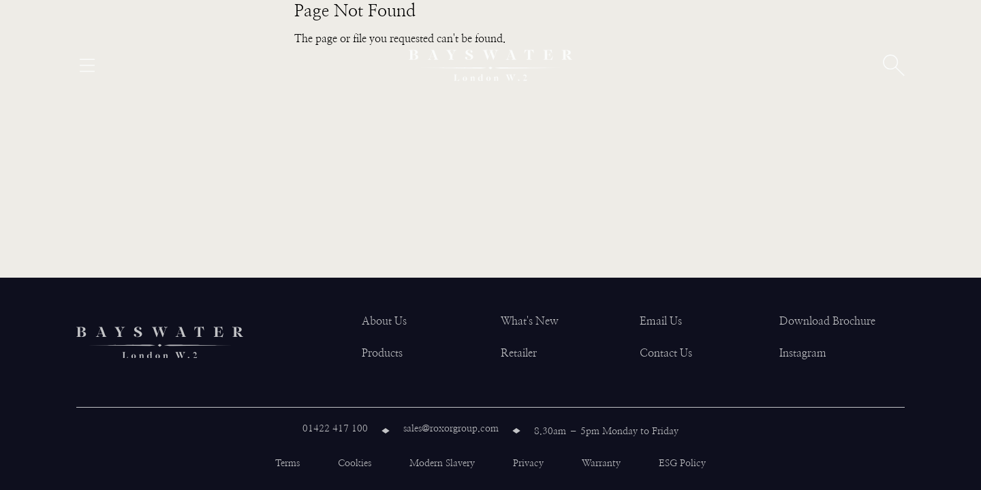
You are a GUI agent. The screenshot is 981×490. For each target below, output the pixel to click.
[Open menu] (87, 65)
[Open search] (894, 65)
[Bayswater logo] (490, 65)
